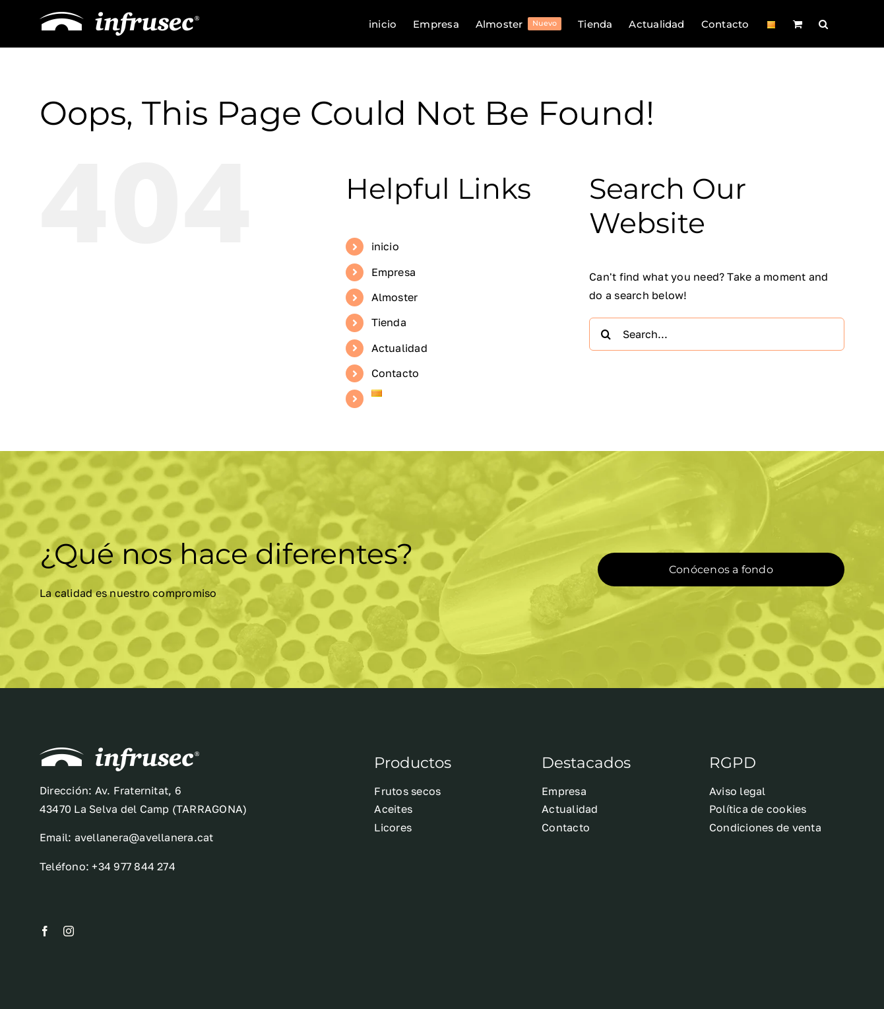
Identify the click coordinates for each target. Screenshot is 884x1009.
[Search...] (716, 334)
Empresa (393, 272)
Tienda (388, 322)
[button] (823, 24)
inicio (385, 246)
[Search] (605, 334)
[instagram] (68, 931)
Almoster (394, 297)
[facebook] (45, 931)
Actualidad (399, 348)
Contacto (395, 373)
